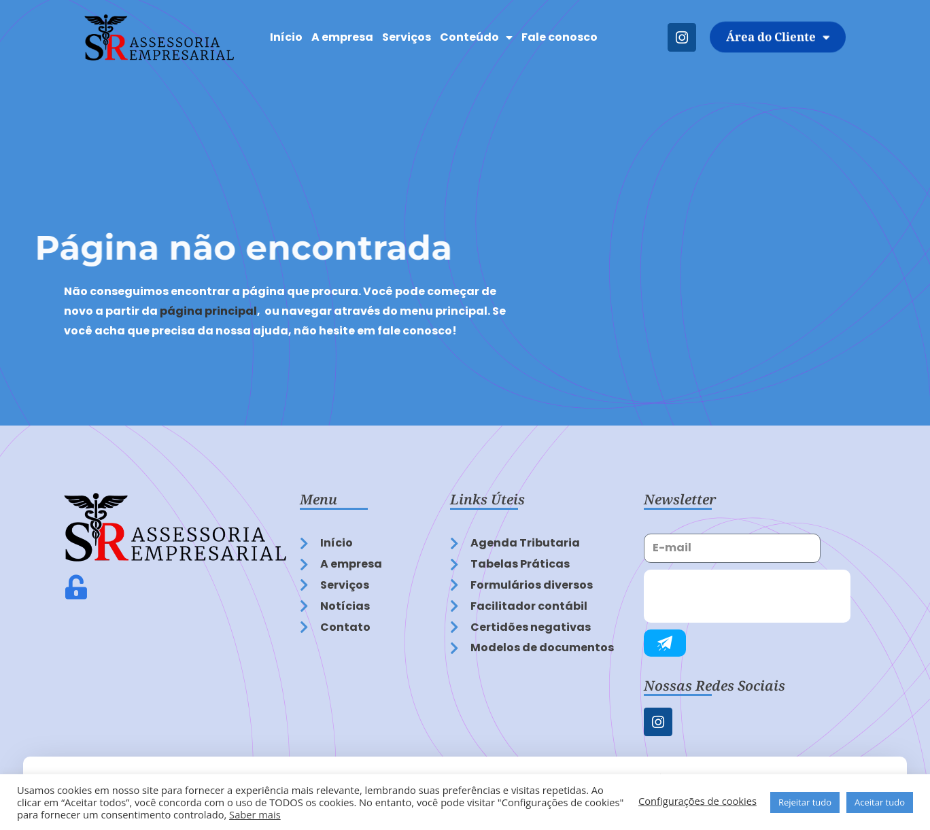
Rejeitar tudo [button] (804, 802)
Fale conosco (559, 37)
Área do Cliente (778, 37)
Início (286, 37)
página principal (208, 311)
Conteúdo (476, 37)
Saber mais (255, 814)
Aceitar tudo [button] (880, 802)
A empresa (342, 37)
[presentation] (747, 596)
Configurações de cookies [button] (697, 801)
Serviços (406, 37)
